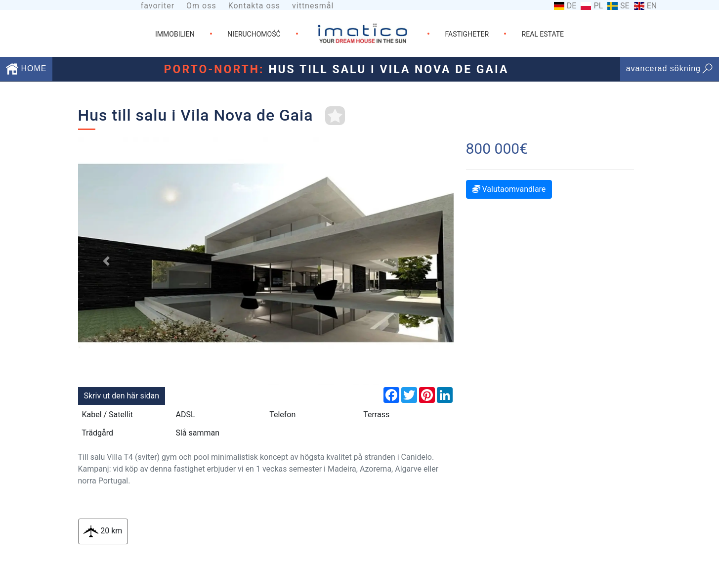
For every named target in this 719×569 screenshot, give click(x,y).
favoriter (157, 5)
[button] (106, 261)
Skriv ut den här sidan (122, 395)
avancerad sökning (669, 68)
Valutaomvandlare (509, 189)
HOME (26, 68)
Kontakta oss (254, 5)
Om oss (201, 5)
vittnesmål (313, 5)
